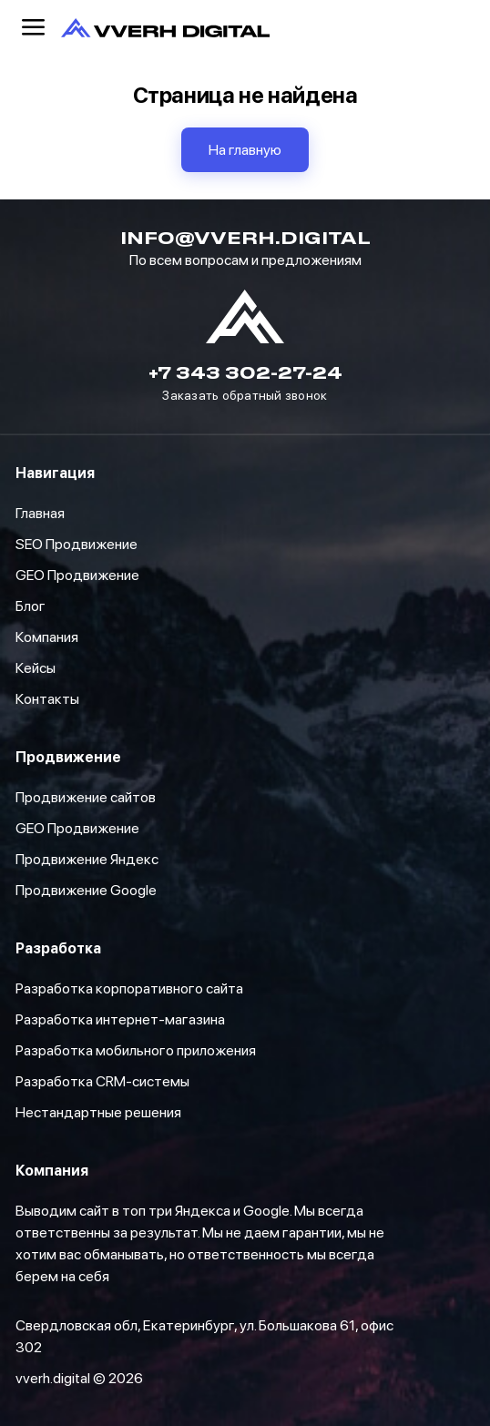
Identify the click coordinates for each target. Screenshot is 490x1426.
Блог (30, 606)
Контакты (47, 699)
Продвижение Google (86, 890)
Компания (46, 637)
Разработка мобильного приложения (135, 1050)
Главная (40, 513)
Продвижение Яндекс (86, 859)
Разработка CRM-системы (102, 1081)
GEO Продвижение (77, 828)
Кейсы (35, 668)
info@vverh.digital (245, 237)
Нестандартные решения (98, 1112)
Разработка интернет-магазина (120, 1019)
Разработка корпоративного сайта (129, 988)
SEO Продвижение (76, 544)
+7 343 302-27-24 (245, 372)
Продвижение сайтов (85, 797)
